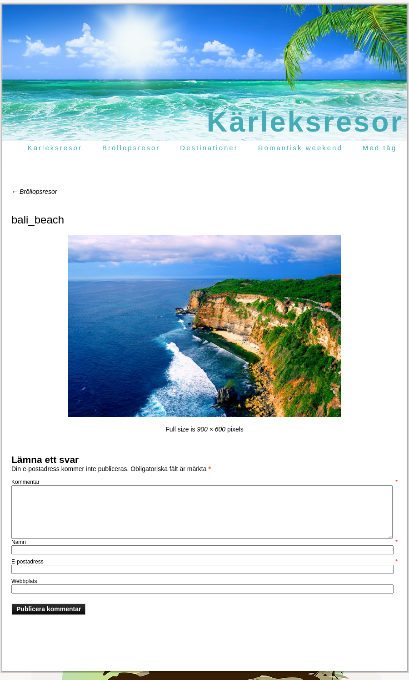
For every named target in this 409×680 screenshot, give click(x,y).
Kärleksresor (305, 121)
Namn (204, 542)
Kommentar (204, 482)
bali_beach (37, 219)
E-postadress (204, 561)
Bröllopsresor (34, 191)
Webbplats (24, 581)
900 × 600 (211, 429)
